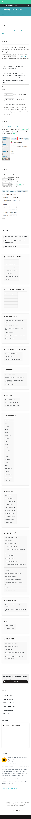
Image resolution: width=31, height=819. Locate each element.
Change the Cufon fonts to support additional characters (15, 550)
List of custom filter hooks (11, 643)
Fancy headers (8, 474)
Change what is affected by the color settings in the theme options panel (15, 565)
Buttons (7, 438)
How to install (8, 261)
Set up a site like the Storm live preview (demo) (14, 583)
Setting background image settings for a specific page (14, 653)
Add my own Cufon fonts (10, 558)
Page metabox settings (10, 267)
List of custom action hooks (11, 646)
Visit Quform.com (9, 706)
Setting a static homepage (11, 353)
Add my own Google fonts (11, 561)
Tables (6, 447)
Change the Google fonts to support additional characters (13, 554)
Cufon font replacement (10, 303)
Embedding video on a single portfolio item (16, 236)
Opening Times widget (10, 507)
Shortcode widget (9, 498)
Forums (11, 681)
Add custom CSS (9, 540)
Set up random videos (10, 587)
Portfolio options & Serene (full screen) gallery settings (14, 381)
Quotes (6, 429)
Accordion (7, 459)
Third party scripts (9, 628)
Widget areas (8, 495)
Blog (6, 423)
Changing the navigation (10, 297)
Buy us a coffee (8, 710)
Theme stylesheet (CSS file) (11, 276)
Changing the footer (9, 300)
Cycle (6, 462)
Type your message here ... (13, 725)
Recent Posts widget (9, 513)
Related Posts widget (10, 516)
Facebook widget (9, 504)
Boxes (6, 432)
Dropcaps (7, 450)
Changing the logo (9, 293)
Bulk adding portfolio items (11, 384)
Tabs (6, 453)
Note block (7, 480)
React (17, 805)
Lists (6, 441)
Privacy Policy (22, 805)
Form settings (8, 273)
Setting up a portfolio (10, 246)
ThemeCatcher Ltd (16, 802)
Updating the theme (9, 625)
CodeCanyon (5, 788)
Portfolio (7, 426)
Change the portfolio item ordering (13, 579)
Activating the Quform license (12, 405)
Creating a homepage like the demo (13, 359)
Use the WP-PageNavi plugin (11, 537)
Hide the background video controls (13, 573)
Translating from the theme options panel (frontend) (14, 605)
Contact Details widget (10, 501)
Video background (9, 332)
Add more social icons (10, 590)
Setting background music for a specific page (14, 321)
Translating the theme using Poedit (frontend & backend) (15, 610)
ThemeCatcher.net (9, 714)
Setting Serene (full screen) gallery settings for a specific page (15, 657)
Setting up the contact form (11, 402)
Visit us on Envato (9, 703)
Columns (7, 420)
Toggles (7, 456)
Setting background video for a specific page (15, 335)
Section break (8, 435)
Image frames (8, 468)
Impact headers (8, 477)
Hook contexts (8, 649)
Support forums (8, 699)
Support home (7, 695)
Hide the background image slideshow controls (14, 569)
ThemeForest (14, 788)
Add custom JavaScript (10, 543)
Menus (6, 444)
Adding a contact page (10, 399)
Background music (9, 338)
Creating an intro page (10, 356)
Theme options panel (10, 264)
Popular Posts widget (10, 510)
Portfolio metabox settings (11, 270)
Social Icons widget (9, 519)
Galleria (7, 471)
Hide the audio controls (10, 576)
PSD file (7, 279)
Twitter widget (8, 522)
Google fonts (8, 306)
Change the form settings (11, 546)
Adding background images (11, 325)
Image (6, 465)
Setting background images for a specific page (14, 329)
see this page (22, 56)
